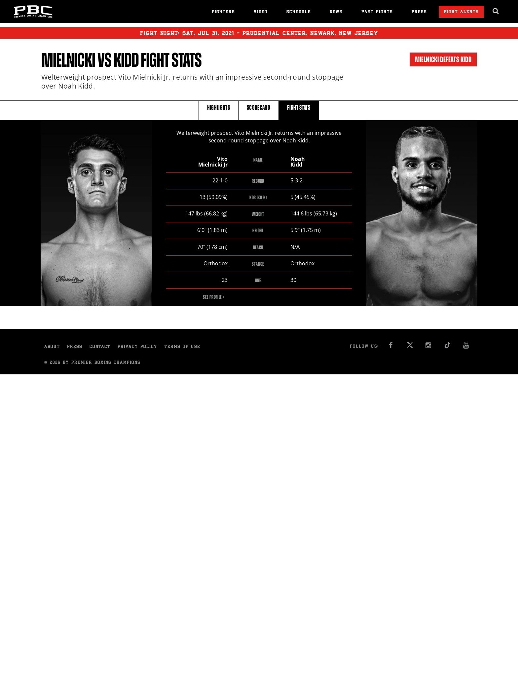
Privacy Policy (137, 347)
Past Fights (377, 12)
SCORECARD (258, 110)
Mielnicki (68, 60)
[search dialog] (496, 11)
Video (261, 12)
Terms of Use (182, 347)
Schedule (298, 12)
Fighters (223, 12)
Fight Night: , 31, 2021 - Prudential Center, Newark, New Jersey (259, 33)
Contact (100, 347)
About (52, 347)
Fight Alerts (461, 12)
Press (419, 12)
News (336, 12)
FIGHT (298, 110)
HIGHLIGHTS (218, 110)
